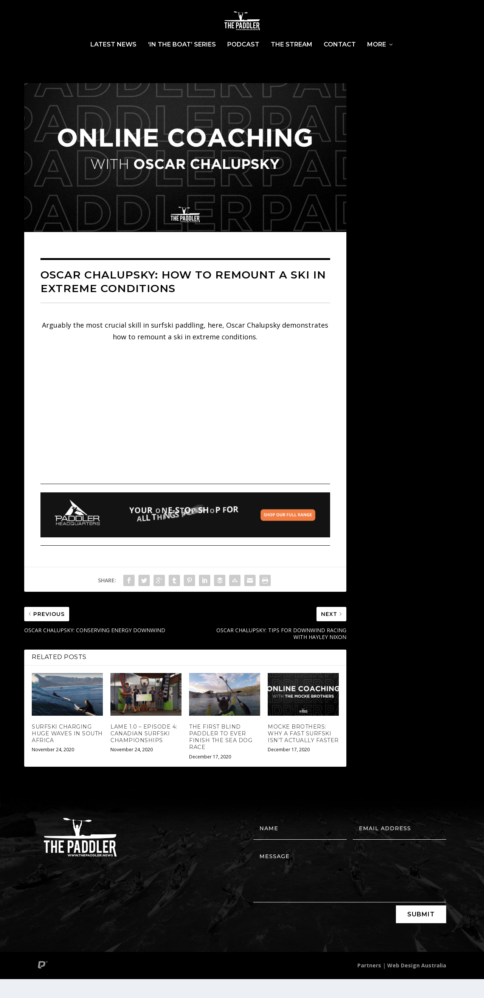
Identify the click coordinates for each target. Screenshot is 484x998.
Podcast (243, 63)
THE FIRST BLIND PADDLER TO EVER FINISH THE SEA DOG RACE (220, 756)
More (376, 63)
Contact (340, 63)
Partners (369, 984)
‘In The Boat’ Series (182, 63)
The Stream (291, 63)
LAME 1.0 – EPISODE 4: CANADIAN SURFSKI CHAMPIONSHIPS (143, 752)
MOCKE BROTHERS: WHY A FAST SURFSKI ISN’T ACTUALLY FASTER (303, 752)
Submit (421, 933)
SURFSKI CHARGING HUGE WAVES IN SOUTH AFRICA (67, 752)
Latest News (113, 63)
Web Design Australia (416, 984)
